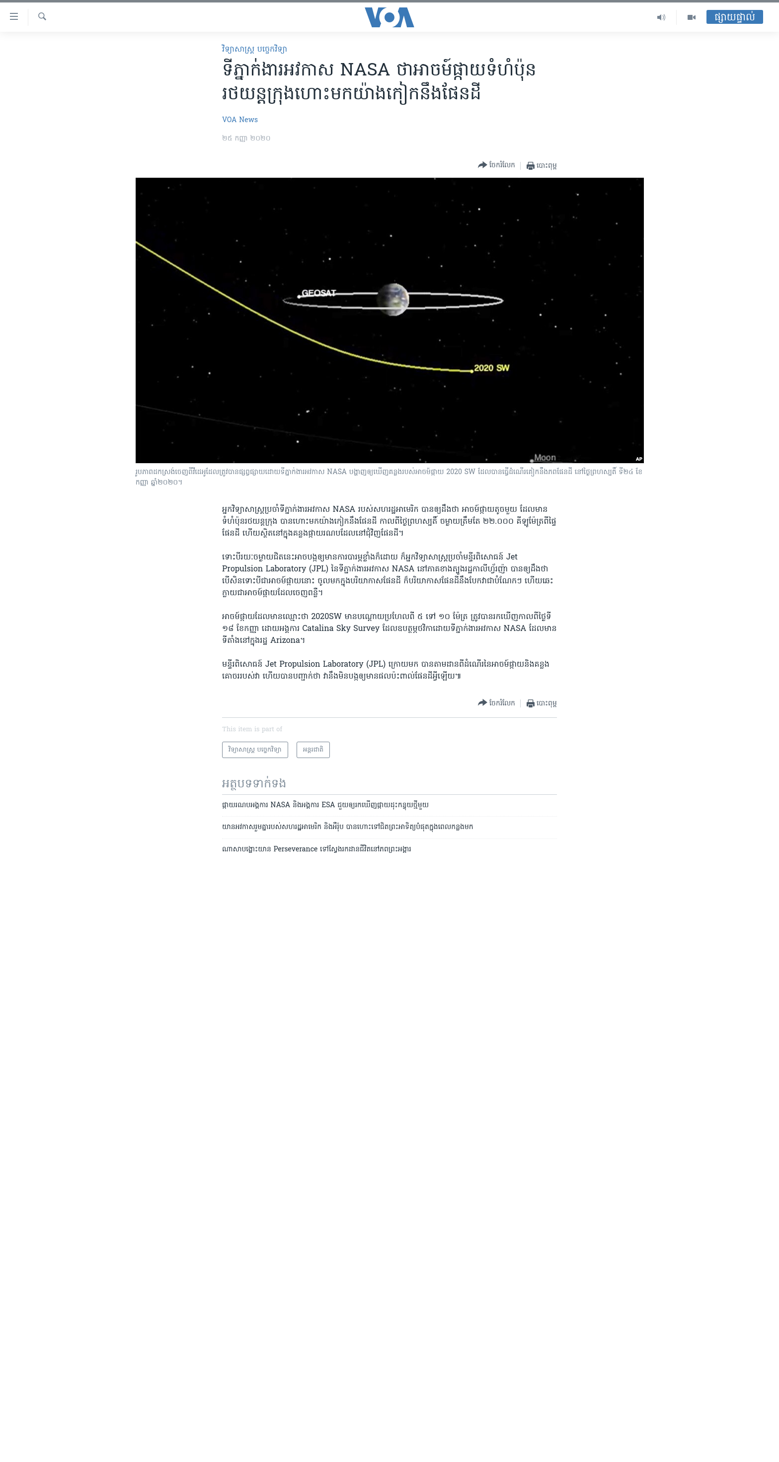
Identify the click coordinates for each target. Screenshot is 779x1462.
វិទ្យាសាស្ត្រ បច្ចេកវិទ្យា (254, 50)
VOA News (240, 120)
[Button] (496, 165)
